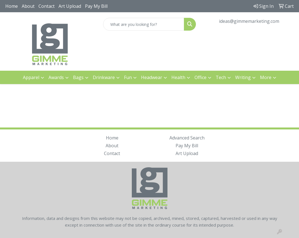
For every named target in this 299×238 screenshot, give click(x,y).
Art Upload (70, 6)
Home (11, 6)
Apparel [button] (31, 77)
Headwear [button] (151, 77)
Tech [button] (221, 77)
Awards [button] (56, 77)
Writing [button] (243, 77)
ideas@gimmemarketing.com (249, 21)
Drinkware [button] (104, 77)
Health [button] (178, 77)
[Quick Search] (143, 24)
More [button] (265, 77)
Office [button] (200, 77)
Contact (46, 6)
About (28, 6)
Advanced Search (187, 138)
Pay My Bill (96, 6)
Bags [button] (78, 77)
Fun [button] (128, 77)
